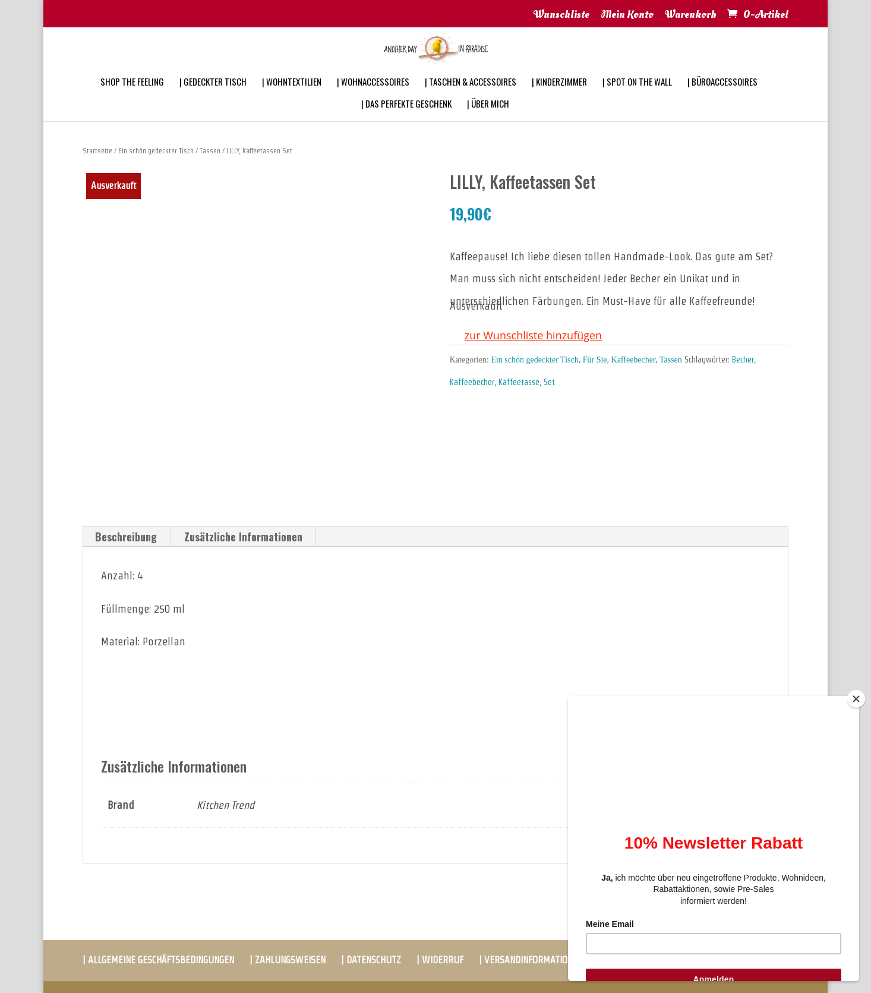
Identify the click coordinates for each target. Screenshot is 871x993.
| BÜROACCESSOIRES (722, 97)
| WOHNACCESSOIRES (373, 97)
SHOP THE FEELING (132, 97)
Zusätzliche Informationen (243, 536)
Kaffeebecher (633, 359)
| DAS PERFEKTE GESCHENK (406, 119)
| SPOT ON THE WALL (637, 97)
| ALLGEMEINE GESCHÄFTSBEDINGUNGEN (158, 960)
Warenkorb (691, 15)
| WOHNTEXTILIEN (291, 97)
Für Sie (595, 359)
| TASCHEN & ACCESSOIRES (470, 97)
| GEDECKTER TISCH (213, 97)
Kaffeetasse (518, 382)
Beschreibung (126, 536)
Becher (743, 359)
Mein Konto (627, 15)
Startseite (97, 151)
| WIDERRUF (439, 960)
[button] (526, 335)
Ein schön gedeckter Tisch (156, 151)
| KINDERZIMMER (559, 97)
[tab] (126, 537)
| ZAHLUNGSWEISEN (288, 960)
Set (549, 382)
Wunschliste (561, 15)
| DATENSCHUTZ (371, 960)
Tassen (210, 151)
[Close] (856, 699)
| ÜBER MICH (488, 119)
